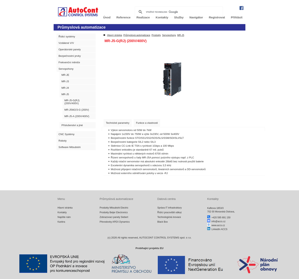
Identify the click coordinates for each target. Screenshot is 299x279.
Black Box (162, 221)
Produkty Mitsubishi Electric (114, 207)
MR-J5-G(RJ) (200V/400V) (71, 102)
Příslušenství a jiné (72, 125)
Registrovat (217, 17)
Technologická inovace (169, 217)
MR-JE (65, 74)
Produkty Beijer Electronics (114, 212)
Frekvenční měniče (69, 62)
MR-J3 (65, 81)
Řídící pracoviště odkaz (169, 212)
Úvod (107, 17)
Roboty (63, 140)
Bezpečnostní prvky (70, 55)
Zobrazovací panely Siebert (114, 217)
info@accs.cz (216, 221)
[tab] (118, 122)
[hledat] (178, 12)
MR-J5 (65, 94)
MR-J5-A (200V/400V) (76, 116)
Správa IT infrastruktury (169, 207)
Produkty (156, 35)
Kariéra (61, 221)
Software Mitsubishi (70, 147)
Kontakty (62, 212)
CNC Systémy (67, 134)
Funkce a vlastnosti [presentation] (147, 122)
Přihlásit (236, 17)
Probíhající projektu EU (149, 248)
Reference (123, 17)
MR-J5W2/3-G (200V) (76, 109)
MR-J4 (65, 87)
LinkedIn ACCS (217, 229)
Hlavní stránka (114, 35)
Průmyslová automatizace (136, 35)
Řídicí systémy (67, 36)
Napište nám (64, 217)
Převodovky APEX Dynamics (115, 221)
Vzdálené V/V (66, 43)
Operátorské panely (70, 49)
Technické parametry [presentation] (117, 122)
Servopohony (66, 68)
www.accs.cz (216, 225)
